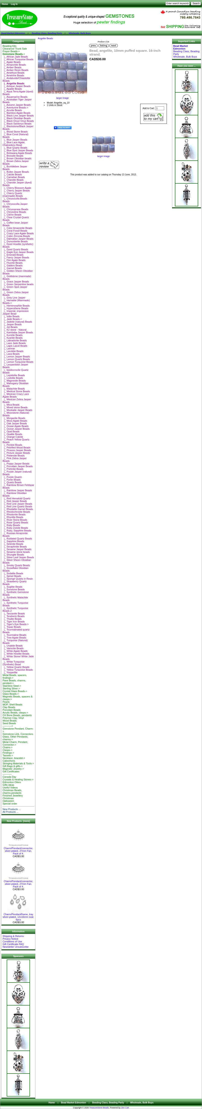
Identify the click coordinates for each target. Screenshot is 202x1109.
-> (13, 54)
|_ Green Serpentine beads (17, 284)
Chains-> (7, 747)
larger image (103, 155)
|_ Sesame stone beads (16, 552)
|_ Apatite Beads (12, 88)
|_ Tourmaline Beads (14, 635)
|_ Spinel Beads (11, 576)
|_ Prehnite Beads (12, 469)
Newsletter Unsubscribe (15, 946)
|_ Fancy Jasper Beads (15, 257)
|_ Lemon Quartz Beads (16, 359)
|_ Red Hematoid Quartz (16, 498)
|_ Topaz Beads (11, 627)
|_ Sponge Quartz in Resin (17, 578)
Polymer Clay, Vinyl (13, 718)
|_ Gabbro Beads (12, 265)
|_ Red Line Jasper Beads (17, 503)
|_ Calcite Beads (12, 174)
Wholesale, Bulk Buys (80, 33)
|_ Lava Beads (10, 353)
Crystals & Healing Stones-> (17, 779)
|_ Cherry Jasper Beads (16, 190)
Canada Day (9, 776)
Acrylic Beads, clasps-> (15, 712)
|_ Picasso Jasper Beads (16, 450)
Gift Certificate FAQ (13, 944)
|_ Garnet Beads (12, 268)
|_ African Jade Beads (15, 56)
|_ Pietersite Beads (13, 455)
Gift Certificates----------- (10, 772)
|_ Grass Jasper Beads (15, 281)
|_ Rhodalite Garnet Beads (17, 509)
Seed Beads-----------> (9, 724)
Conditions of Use (12, 941)
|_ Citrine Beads (11, 214)
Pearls (5, 702)
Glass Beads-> (10, 693)
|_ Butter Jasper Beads (15, 171)
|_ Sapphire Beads (13, 541)
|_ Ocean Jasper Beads (16, 428)
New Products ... (11, 809)
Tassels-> (7, 755)
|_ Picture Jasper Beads (16, 453)
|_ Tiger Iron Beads (13, 621)
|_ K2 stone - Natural (14, 329)
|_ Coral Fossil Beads (14, 230)
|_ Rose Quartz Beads (15, 522)
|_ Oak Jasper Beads (14, 423)
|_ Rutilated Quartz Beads (17, 538)
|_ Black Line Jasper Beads (18, 115)
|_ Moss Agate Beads (14, 420)
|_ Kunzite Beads (12, 335)
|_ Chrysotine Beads (14, 212)
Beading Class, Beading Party (47, 33)
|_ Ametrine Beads (13, 75)
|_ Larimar (8, 348)
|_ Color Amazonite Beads (17, 228)
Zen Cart (125, 1108)
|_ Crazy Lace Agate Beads (18, 233)
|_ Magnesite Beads (14, 380)
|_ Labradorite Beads (14, 340)
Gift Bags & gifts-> (12, 766)
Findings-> (8, 752)
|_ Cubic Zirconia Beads (16, 236)
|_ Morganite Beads (13, 418)
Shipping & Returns (13, 936)
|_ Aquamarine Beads (14, 96)
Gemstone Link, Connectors (17, 734)
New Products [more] (18, 821)
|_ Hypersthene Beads (15, 308)
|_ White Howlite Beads (15, 653)
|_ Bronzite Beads (12, 155)
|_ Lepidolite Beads (13, 375)
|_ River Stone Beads (14, 519)
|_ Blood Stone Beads (15, 131)
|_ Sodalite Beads (12, 573)
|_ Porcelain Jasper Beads (17, 466)
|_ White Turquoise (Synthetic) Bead (13, 663)
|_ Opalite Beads (12, 434)
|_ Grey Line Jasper (13, 297)
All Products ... (10, 812)
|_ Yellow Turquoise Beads (17, 669)
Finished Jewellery (12, 795)
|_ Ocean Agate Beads (15, 426)
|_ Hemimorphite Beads (16, 305)
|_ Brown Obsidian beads (16, 158)
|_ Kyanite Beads (12, 337)
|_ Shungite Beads (13, 554)
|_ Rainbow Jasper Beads (17, 490)
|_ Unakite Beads (12, 645)
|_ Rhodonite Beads (14, 514)
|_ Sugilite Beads (12, 586)
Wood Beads (9, 720)
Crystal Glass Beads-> (14, 691)
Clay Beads (8, 707)
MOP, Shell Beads (12, 704)
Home (5, 4)
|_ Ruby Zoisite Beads (15, 528)
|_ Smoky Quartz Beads (16, 565)
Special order (9, 803)
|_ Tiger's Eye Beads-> (15, 624)
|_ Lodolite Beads (12, 378)
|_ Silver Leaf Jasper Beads (18, 557)
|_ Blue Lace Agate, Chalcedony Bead (13, 143)
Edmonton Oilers (11, 782)
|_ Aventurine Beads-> (15, 107)
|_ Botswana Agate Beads (17, 153)
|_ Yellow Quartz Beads (15, 667)
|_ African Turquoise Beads (17, 59)
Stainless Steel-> (11, 685)
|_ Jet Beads (9, 327)
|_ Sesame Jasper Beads (16, 549)
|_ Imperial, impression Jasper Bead (15, 312)
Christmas (8, 798)
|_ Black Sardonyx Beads (16, 123)
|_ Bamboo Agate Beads (16, 113)
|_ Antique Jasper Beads (16, 86)
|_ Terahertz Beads (13, 616)
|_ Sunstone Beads (13, 589)
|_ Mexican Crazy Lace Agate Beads (15, 395)
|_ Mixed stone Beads (15, 407)
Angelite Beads (45, 38)
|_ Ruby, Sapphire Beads (16, 530)
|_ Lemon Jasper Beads (16, 356)
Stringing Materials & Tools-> (18, 763)
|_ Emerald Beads (12, 254)
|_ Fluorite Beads (12, 262)
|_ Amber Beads (11, 67)
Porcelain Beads (11, 710)
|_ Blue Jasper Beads (14, 139)
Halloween (8, 801)
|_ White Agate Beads (15, 651)
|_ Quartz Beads (11, 482)
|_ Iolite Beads (10, 316)
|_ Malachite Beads (13, 388)
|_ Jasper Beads (11, 324)
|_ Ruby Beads (11, 525)
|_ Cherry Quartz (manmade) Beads (12, 194)
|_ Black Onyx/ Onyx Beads (18, 121)
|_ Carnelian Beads (13, 177)
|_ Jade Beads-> (12, 319)
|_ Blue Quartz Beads (14, 147)
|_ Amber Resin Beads (15, 70)
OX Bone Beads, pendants (17, 715)
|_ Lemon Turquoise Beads (17, 362)
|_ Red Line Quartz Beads (17, 506)
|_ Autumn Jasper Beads (16, 105)
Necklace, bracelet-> (13, 758)
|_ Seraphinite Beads (14, 546)
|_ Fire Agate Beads (14, 260)
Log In (14, 4)
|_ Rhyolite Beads (12, 517)
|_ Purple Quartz (12, 477)
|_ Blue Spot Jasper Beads (17, 150)
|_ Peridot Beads (12, 445)
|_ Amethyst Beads (13, 72)
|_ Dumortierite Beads (15, 241)
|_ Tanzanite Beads (13, 613)
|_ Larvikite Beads (12, 351)
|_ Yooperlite (9, 672)
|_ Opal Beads (10, 431)
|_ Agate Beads (11, 62)
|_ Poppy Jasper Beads (15, 463)
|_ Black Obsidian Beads (16, 118)
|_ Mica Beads (10, 404)
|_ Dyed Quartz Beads (15, 249)
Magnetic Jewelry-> (13, 768)
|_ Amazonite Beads (14, 64)
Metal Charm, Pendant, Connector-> (15, 743)
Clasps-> (7, 750)
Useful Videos (10, 787)
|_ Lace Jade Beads (14, 343)
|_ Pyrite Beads (11, 479)
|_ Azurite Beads (12, 110)
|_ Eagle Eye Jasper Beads (18, 252)
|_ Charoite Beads (13, 179)
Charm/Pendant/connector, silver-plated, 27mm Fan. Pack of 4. (18, 850)
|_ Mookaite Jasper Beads (17, 410)
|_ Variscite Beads (13, 648)
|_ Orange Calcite (12, 436)
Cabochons (8, 760)
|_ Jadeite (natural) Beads (17, 321)
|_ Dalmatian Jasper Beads (17, 238)
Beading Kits (9, 46)
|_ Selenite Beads (12, 544)
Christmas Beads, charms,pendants (12, 791)
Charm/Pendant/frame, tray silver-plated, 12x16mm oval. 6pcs (18, 916)
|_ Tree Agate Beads (14, 637)
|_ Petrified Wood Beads (16, 447)
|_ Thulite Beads (11, 619)
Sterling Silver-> (11, 688)
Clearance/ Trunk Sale (14, 48)
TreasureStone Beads (99, 1108)
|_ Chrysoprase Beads (15, 209)
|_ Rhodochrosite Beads (16, 511)
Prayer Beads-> (11, 51)
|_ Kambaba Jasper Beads (17, 332)
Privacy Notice (10, 938)
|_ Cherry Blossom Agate (16, 188)
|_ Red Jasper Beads (14, 501)
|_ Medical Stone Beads (16, 391)
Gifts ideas (8, 785)
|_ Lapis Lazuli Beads (14, 345)
